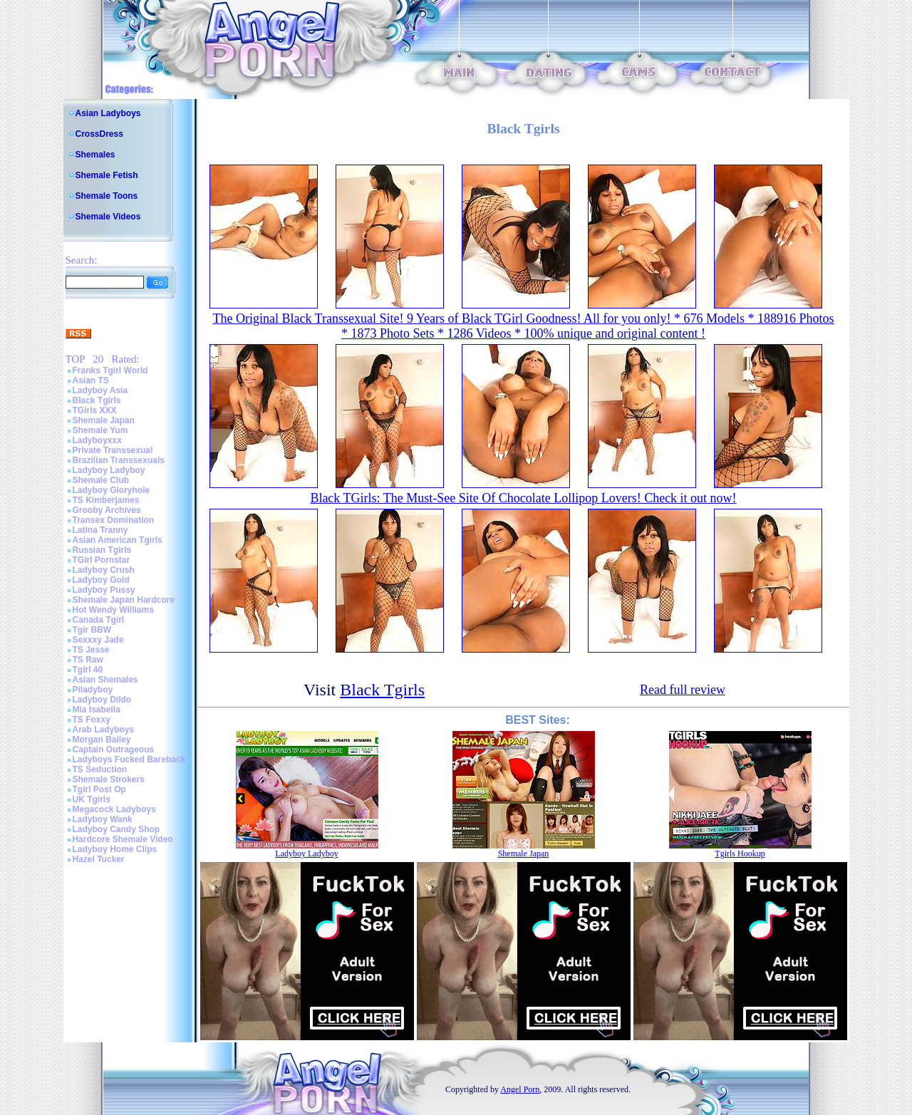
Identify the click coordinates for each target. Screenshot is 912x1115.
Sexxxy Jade (98, 640)
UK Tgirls (91, 799)
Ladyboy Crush (104, 570)
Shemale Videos (108, 217)
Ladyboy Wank (103, 819)
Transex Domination (114, 520)
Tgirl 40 (88, 670)
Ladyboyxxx (97, 440)
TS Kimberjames (106, 500)
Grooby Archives (107, 510)
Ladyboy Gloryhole (111, 490)
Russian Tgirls (102, 550)
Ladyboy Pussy (104, 590)
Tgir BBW (92, 630)
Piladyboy (93, 690)
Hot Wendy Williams (113, 610)
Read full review (682, 690)
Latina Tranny (100, 530)
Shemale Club (101, 480)
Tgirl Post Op (99, 789)
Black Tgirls (97, 400)
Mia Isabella (96, 710)
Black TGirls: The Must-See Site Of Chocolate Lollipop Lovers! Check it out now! (523, 498)
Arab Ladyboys (104, 730)
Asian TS (91, 380)
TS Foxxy (91, 720)
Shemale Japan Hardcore (124, 600)
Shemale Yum (100, 430)
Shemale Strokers (109, 779)
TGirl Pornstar (101, 560)
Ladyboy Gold (101, 580)
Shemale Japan (104, 420)
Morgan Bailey (102, 740)
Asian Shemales (105, 680)
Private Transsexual (113, 450)
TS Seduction (100, 769)
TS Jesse (91, 650)
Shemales (95, 155)
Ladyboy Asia (100, 390)
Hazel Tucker (99, 859)
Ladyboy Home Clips (115, 849)
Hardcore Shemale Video (123, 839)
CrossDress (99, 134)
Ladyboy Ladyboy (109, 470)
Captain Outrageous (114, 749)
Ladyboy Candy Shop (116, 829)
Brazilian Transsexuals (119, 460)
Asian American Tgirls (117, 540)
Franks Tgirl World (110, 370)
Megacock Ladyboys (114, 809)
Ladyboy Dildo (102, 700)
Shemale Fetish (107, 175)
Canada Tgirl (99, 620)
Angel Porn (519, 1089)
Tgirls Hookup (740, 854)
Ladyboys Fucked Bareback (129, 759)
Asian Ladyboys (108, 113)
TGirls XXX (95, 410)
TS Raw (88, 660)
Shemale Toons (107, 196)
